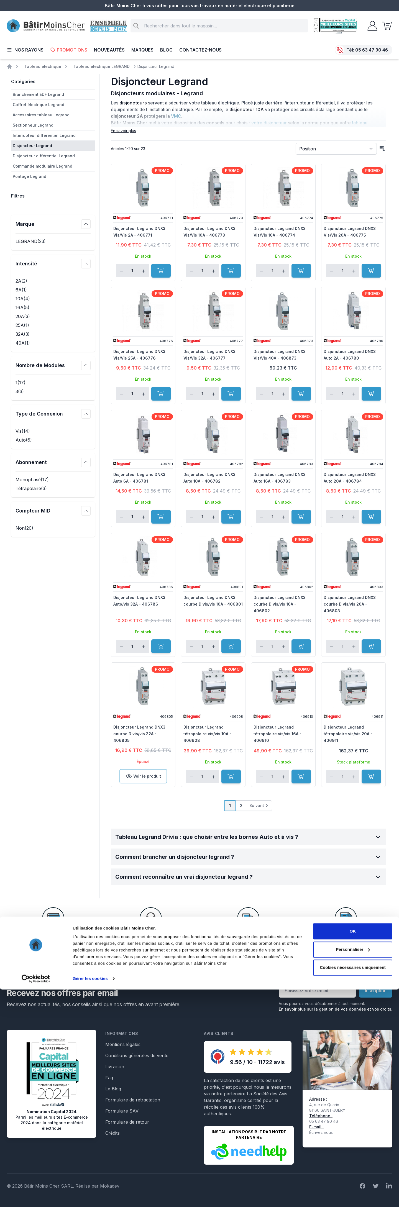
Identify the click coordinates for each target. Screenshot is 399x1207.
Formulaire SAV (122, 1111)
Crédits (112, 1133)
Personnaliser (353, 1166)
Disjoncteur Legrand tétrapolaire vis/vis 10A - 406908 (207, 734)
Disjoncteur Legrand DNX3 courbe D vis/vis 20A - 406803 (350, 604)
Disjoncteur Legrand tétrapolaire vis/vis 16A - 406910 (277, 734)
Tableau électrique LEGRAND (101, 66)
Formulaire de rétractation (132, 1100)
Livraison (114, 1066)
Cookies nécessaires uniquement (353, 1185)
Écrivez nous (321, 1132)
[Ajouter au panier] (161, 271)
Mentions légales (122, 1044)
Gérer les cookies (90, 1196)
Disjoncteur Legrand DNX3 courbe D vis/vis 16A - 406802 (280, 604)
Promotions (68, 50)
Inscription (376, 990)
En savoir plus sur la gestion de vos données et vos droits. (335, 1009)
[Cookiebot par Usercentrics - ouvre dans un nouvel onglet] (36, 1196)
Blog (166, 50)
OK (353, 1148)
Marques (142, 50)
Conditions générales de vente (136, 1055)
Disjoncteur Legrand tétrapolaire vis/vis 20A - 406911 (348, 734)
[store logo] (46, 25)
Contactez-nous (200, 50)
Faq (109, 1077)
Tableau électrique (42, 66)
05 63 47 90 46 (371, 50)
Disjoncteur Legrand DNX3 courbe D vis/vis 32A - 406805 (139, 734)
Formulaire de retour (127, 1122)
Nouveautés (109, 50)
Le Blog (113, 1088)
